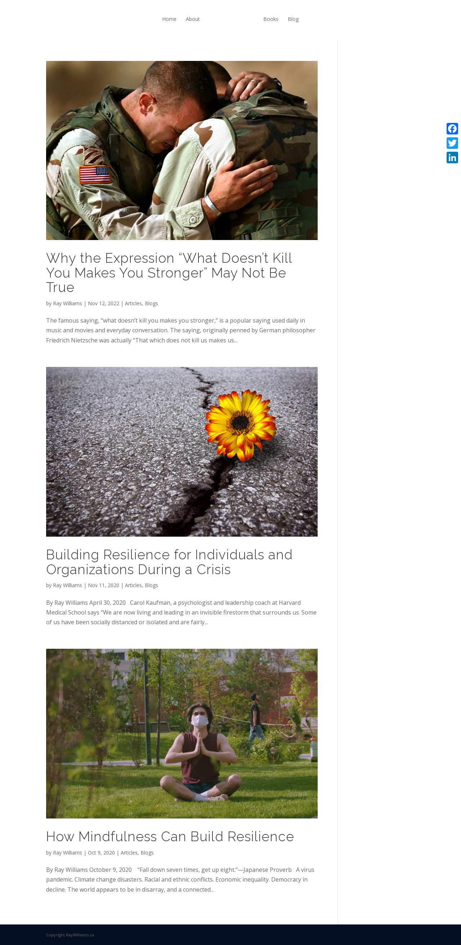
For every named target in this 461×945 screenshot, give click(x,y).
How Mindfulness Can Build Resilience (170, 836)
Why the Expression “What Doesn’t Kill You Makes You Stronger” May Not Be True (169, 272)
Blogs (151, 303)
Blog (293, 18)
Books (270, 18)
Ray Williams (67, 303)
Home (169, 18)
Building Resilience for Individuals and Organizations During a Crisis (169, 562)
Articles (133, 303)
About (193, 18)
